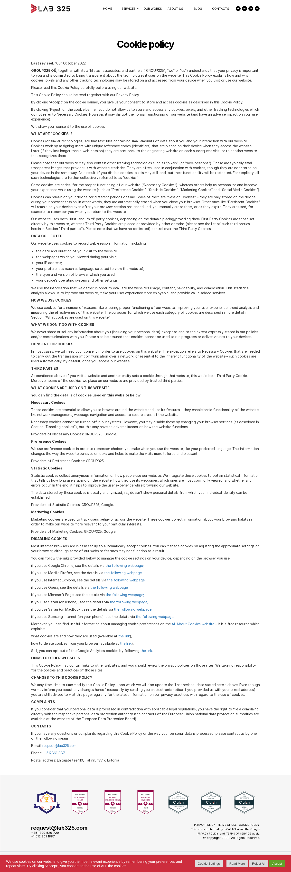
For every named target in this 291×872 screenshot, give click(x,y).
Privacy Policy (204, 824)
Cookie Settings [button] (209, 863)
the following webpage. (155, 617)
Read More (237, 863)
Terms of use (226, 824)
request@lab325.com (59, 745)
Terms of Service (238, 833)
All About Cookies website (192, 624)
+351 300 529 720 (45, 833)
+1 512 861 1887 (43, 836)
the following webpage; (124, 565)
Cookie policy (249, 824)
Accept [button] (277, 863)
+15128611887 (54, 753)
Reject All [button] (258, 863)
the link (124, 636)
